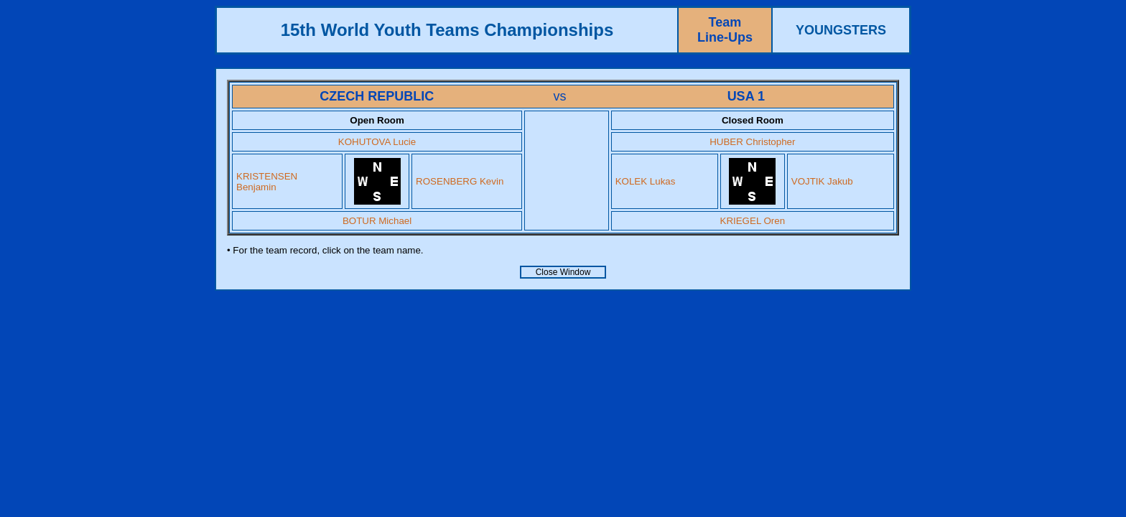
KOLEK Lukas (645, 181)
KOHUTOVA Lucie (377, 141)
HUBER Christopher (752, 141)
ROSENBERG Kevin (459, 181)
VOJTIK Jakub (822, 181)
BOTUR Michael (377, 220)
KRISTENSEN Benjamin (266, 181)
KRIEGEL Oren (753, 220)
